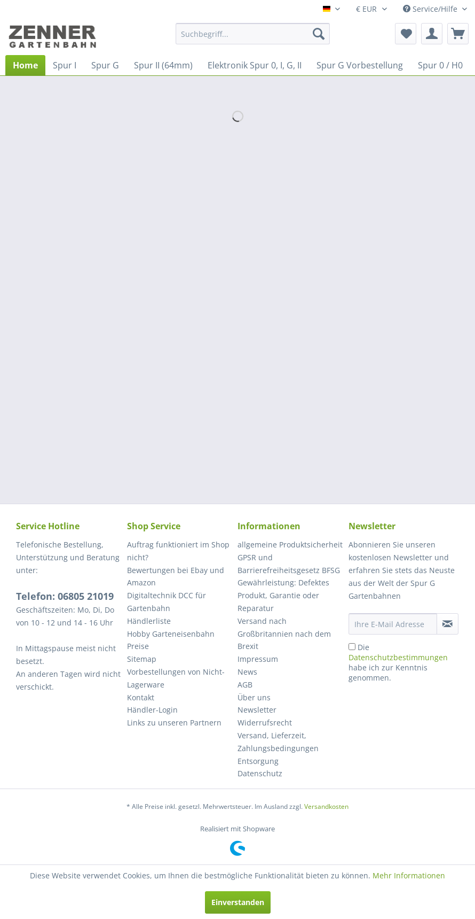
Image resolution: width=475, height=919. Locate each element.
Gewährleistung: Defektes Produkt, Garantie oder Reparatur (283, 595)
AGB (245, 684)
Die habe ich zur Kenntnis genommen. (398, 662)
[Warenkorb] (458, 33)
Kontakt (140, 697)
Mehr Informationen (409, 875)
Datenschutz (260, 773)
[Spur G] (105, 65)
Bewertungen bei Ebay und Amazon (175, 576)
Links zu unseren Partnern (174, 722)
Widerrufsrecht (265, 722)
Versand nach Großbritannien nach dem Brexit (284, 634)
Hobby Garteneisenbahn (171, 634)
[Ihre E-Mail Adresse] (393, 624)
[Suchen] (318, 33)
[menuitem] (253, 33)
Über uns (254, 697)
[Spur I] (64, 65)
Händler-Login (152, 710)
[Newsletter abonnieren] (448, 624)
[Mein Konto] (431, 33)
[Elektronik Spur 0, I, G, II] (254, 65)
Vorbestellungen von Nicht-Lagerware (176, 678)
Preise (138, 646)
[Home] (25, 65)
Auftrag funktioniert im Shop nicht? (178, 550)
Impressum (258, 659)
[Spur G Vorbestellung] (359, 65)
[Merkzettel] (405, 33)
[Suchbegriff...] (253, 33)
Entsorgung (258, 761)
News (247, 672)
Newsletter (257, 710)
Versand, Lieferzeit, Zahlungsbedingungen (278, 741)
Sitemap (141, 659)
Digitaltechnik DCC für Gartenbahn (166, 601)
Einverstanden (237, 902)
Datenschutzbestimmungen (398, 657)
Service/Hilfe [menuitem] (431, 9)
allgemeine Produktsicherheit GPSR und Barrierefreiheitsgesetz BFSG (290, 557)
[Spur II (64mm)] (163, 65)
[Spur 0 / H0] (440, 65)
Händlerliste (149, 621)
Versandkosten (326, 806)
